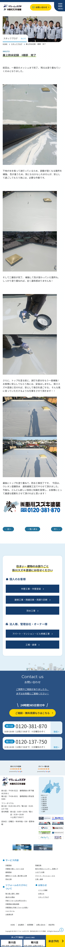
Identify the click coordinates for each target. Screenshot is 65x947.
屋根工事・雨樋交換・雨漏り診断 (30, 599)
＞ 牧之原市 (44, 807)
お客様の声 (9, 914)
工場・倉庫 (30, 644)
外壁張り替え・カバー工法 (15, 869)
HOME (5, 44)
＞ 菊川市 (44, 799)
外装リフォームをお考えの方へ (16, 900)
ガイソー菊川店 (43, 766)
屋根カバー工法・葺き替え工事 (16, 876)
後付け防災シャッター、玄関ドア (46, 869)
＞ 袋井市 (44, 801)
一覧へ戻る (32, 529)
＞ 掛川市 (44, 797)
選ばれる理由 (10, 897)
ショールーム (10, 911)
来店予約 (51, 925)
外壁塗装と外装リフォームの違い (17, 907)
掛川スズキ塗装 (15, 766)
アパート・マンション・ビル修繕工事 (31, 633)
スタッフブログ (16, 44)
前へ (9, 529)
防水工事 (31, 610)
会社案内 (21, 925)
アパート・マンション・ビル (45, 876)
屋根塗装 (9, 872)
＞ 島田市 (44, 803)
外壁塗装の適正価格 (12, 904)
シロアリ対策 (39, 872)
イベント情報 (42, 890)
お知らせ (41, 893)
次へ (56, 529)
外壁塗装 (9, 865)
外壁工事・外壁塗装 (31, 588)
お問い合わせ (41, 7)
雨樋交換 (38, 865)
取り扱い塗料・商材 (12, 893)
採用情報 (30, 925)
